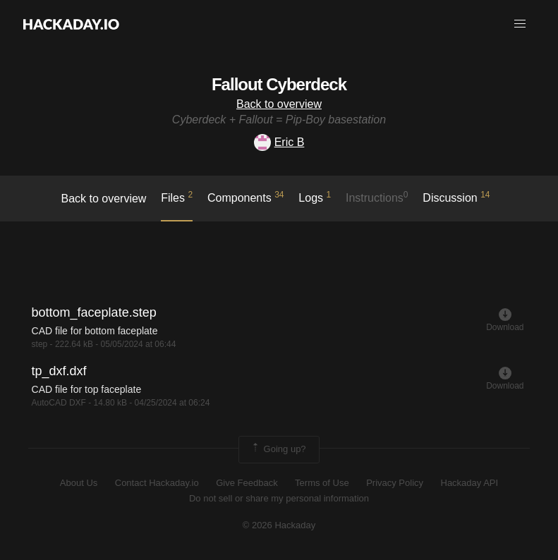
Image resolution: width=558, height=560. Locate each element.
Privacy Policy (394, 482)
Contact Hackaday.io (157, 482)
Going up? (278, 449)
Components (245, 197)
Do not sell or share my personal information (279, 498)
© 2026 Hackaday (279, 525)
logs (314, 197)
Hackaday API (470, 482)
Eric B (279, 142)
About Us (78, 482)
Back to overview (279, 104)
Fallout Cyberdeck (279, 84)
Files (177, 197)
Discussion (456, 197)
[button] (520, 24)
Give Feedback (246, 482)
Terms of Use (322, 482)
